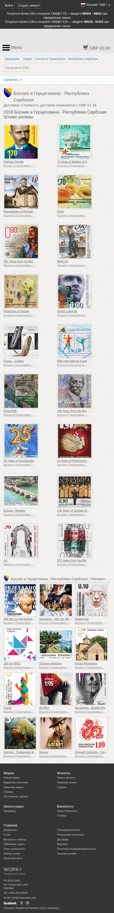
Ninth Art (62, 261)
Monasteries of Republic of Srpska (26, 211)
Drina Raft (10, 411)
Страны (8, 791)
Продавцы (10, 810)
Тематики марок (13, 787)
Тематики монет (67, 782)
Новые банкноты (67, 810)
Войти (9, 5)
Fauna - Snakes (14, 361)
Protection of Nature (16, 311)
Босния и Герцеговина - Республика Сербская (66, 59)
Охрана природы (50, 663)
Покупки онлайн (67, 853)
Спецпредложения (68, 829)
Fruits (60, 211)
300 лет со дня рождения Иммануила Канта (33, 619)
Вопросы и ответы (15, 839)
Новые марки (12, 777)
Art (5, 560)
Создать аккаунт (29, 5)
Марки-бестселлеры (16, 782)
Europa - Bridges (14, 510)
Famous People (14, 161)
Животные (82, 619)
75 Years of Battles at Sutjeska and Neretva (85, 161)
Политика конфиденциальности (76, 848)
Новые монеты (66, 777)
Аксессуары (14, 806)
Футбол (44, 708)
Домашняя (12, 59)
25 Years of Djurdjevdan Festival (24, 460)
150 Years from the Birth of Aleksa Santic (83, 411)
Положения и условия (70, 834)
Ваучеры (62, 844)
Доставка (62, 839)
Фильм (43, 752)
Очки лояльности (14, 848)
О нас (7, 834)
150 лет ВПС (12, 663)
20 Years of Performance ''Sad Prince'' (81, 460)
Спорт (8, 708)
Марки (27, 59)
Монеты (63, 773)
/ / (95, 4)
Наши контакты (13, 858)
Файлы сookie (12, 853)
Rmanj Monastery (86, 663)
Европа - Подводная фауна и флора (28, 752)
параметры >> (13, 79)
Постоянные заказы (16, 796)
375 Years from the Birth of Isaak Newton (83, 560)
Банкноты (65, 806)
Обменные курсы (14, 844)
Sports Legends (67, 311)
